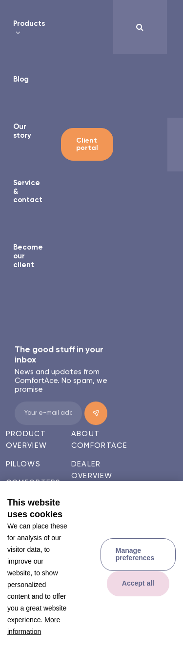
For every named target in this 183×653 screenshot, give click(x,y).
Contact (91, 494)
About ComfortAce (99, 439)
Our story (22, 131)
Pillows (23, 464)
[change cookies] (138, 554)
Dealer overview (91, 470)
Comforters (33, 482)
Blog (21, 79)
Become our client (28, 256)
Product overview (26, 439)
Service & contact (27, 191)
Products (29, 23)
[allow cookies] (138, 583)
